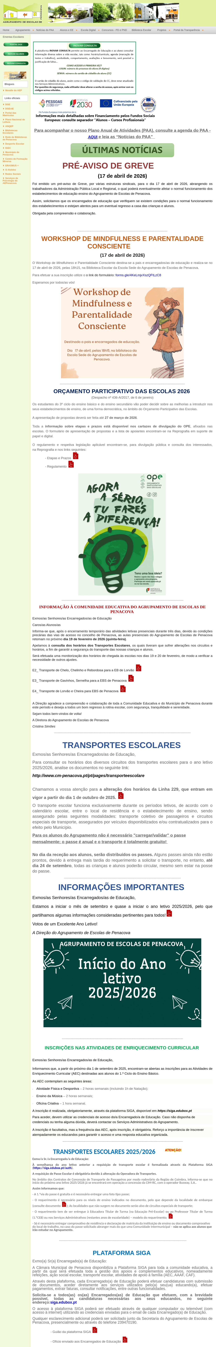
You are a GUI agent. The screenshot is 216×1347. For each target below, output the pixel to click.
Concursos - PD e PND (114, 30)
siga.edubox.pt (63, 1302)
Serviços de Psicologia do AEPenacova (10, 180)
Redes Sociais (13, 174)
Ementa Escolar (15, 76)
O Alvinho (10, 169)
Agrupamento (22, 30)
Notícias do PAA (45, 30)
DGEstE (9, 108)
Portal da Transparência (187, 30)
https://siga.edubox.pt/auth (52, 1168)
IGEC (8, 148)
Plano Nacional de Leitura (14, 120)
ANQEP (9, 126)
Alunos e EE (66, 30)
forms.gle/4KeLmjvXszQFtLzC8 (139, 275)
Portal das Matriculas (9, 114)
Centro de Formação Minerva (15, 160)
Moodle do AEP (13, 90)
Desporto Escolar (14, 143)
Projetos (161, 30)
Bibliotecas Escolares (10, 131)
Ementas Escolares (13, 37)
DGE (7, 104)
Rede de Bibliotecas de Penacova (15, 138)
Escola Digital (88, 30)
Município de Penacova (11, 153)
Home (6, 30)
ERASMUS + (12, 165)
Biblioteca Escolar (141, 30)
